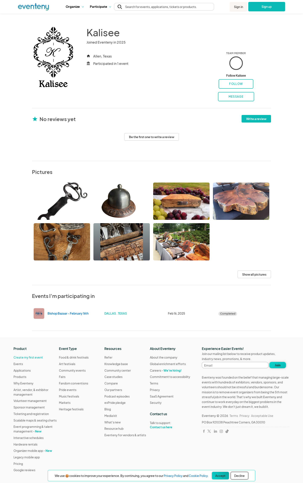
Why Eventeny (23, 383)
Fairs (62, 377)
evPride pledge (115, 402)
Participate (100, 6)
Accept (220, 476)
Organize (75, 6)
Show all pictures (254, 274)
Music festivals (69, 396)
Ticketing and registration (31, 414)
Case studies (113, 377)
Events (18, 364)
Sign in (238, 7)
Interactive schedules (28, 438)
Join (277, 365)
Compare (111, 383)
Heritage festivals (71, 409)
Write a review (256, 119)
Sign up (267, 6)
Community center (117, 370)
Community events (72, 370)
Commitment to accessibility (170, 377)
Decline (239, 476)
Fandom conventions (73, 383)
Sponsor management (29, 407)
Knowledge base (116, 364)
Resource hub (114, 428)
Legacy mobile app (26, 457)
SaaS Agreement (162, 396)
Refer (108, 357)
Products (19, 377)
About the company (163, 357)
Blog (107, 409)
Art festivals (67, 364)
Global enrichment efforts (168, 364)
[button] (75, 6)
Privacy (155, 390)
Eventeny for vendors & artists (125, 435)
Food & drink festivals (74, 357)
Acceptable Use (262, 416)
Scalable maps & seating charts (35, 420)
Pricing (18, 464)
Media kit (110, 416)
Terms (154, 383)
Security (156, 402)
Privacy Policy (173, 476)
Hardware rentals (25, 444)
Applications (22, 370)
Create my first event (28, 357)
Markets (64, 402)
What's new (112, 422)
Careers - (166, 370)
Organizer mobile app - (32, 450)
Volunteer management (30, 401)
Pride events (67, 390)
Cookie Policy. (199, 476)
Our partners (113, 390)
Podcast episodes (117, 396)
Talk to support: (170, 425)
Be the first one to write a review (151, 137)
